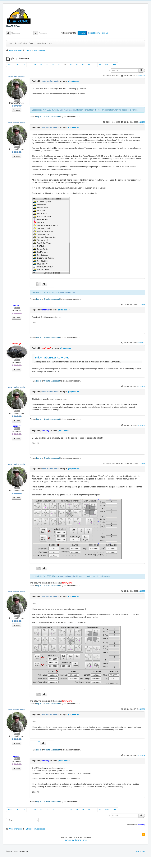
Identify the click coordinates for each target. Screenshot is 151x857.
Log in (82, 33)
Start (10, 64)
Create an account (52, 116)
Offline (16, 100)
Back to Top (140, 851)
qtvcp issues (73, 81)
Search (32, 43)
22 (59, 64)
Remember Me (69, 33)
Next (107, 64)
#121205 (141, 591)
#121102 (141, 122)
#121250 (141, 709)
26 (83, 64)
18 (35, 64)
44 (100, 64)
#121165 (141, 386)
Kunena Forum (80, 840)
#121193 (141, 425)
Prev (18, 64)
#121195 (141, 463)
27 (89, 64)
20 (47, 64)
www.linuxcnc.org (44, 43)
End (114, 64)
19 (41, 64)
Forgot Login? (94, 33)
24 (71, 64)
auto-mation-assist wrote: (52, 357)
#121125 (141, 343)
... (29, 64)
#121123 (141, 304)
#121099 (141, 76)
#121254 (141, 755)
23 (65, 64)
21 (53, 64)
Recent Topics (21, 43)
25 (77, 64)
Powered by (69, 840)
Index (10, 43)
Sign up (105, 33)
